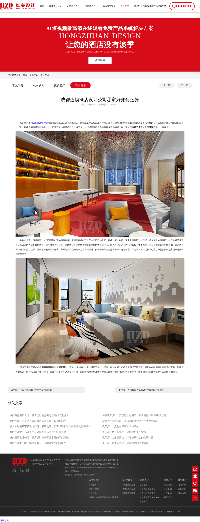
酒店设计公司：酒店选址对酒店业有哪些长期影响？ (38, 421)
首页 (42, 6)
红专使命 (93, 493)
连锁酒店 (144, 501)
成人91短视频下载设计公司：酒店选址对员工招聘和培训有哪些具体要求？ (50, 426)
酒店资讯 (44, 75)
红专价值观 (94, 489)
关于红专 (124, 6)
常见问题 (17, 85)
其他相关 (183, 479)
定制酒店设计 (73, 6)
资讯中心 (33, 75)
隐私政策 (182, 489)
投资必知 (59, 85)
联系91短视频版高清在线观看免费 (150, 6)
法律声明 (182, 485)
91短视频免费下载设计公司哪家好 (36, 390)
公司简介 (93, 485)
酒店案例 (144, 479)
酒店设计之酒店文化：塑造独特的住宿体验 (125, 443)
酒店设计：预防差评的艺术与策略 (120, 426)
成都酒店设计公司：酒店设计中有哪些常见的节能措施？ (40, 437)
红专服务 (128, 479)
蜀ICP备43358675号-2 (103, 511)
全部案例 (144, 485)
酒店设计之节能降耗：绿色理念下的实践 (124, 432)
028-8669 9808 (127, 511)
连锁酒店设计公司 (41, 123)
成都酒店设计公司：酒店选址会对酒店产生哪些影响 (130, 421)
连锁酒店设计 (91, 6)
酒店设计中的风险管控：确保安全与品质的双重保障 (38, 432)
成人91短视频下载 (148, 493)
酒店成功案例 (109, 6)
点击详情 (100, 60)
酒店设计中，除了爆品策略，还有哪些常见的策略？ (38, 443)
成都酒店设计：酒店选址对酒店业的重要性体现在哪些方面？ (135, 415)
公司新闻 (38, 85)
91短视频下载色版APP (149, 497)
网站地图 (182, 493)
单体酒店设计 (55, 6)
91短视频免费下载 (148, 489)
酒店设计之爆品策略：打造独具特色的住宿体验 (128, 437)
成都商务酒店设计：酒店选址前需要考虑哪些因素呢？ (39, 415)
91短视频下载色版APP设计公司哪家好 (146, 390)
